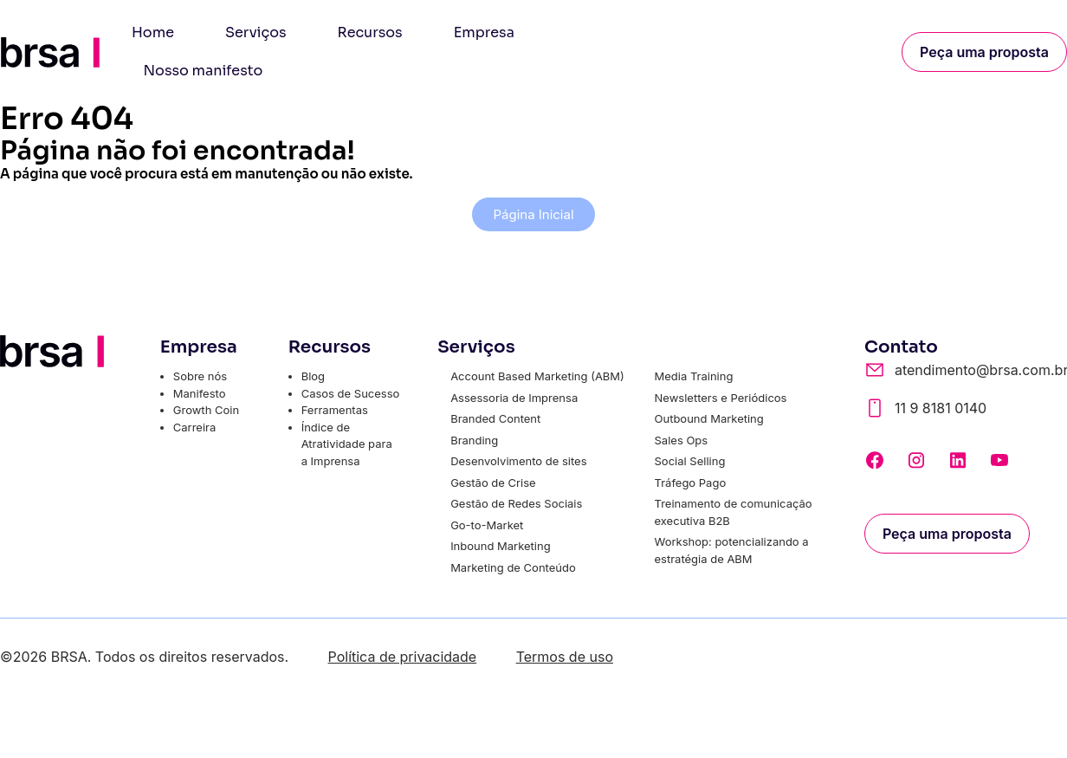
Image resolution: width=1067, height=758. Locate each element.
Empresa (484, 32)
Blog (313, 376)
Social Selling (690, 461)
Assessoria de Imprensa (514, 398)
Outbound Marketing (709, 418)
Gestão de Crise (493, 482)
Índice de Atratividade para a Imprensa (346, 444)
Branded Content (495, 418)
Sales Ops (681, 440)
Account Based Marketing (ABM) (537, 376)
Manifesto (199, 393)
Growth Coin (206, 410)
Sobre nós (200, 376)
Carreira (195, 427)
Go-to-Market (486, 525)
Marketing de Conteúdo (513, 567)
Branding (474, 440)
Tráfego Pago (691, 482)
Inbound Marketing (500, 546)
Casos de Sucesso (350, 393)
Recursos (370, 32)
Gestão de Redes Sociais (516, 503)
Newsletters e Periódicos (721, 398)
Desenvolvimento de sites (518, 461)
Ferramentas (334, 410)
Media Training (694, 376)
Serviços (256, 32)
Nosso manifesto (203, 71)
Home (153, 32)
